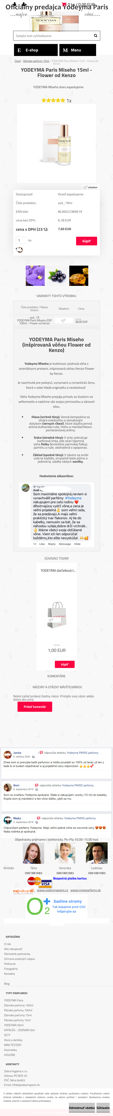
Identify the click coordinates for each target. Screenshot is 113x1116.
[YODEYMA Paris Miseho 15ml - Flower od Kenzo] (56, 105)
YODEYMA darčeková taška (59, 570)
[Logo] (56, 21)
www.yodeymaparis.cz (52, 890)
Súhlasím (103, 1107)
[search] (95, 36)
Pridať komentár (35, 706)
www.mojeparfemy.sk (85, 890)
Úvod (17, 61)
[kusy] (21, 240)
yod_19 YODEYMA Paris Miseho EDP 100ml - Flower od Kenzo (34, 320)
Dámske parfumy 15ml (36, 61)
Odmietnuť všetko (82, 1107)
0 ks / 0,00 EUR (81, 4)
